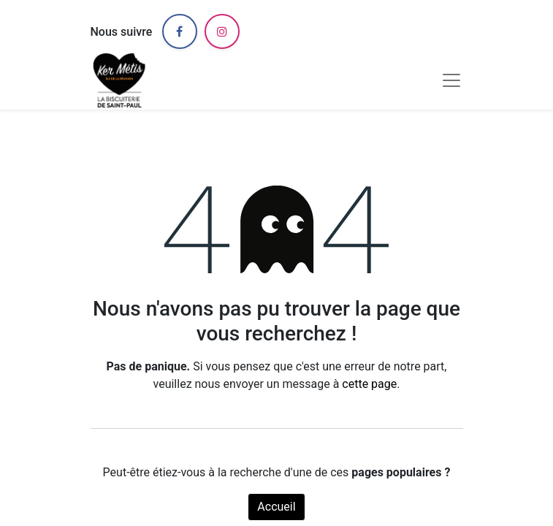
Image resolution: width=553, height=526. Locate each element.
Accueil (276, 507)
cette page (369, 384)
